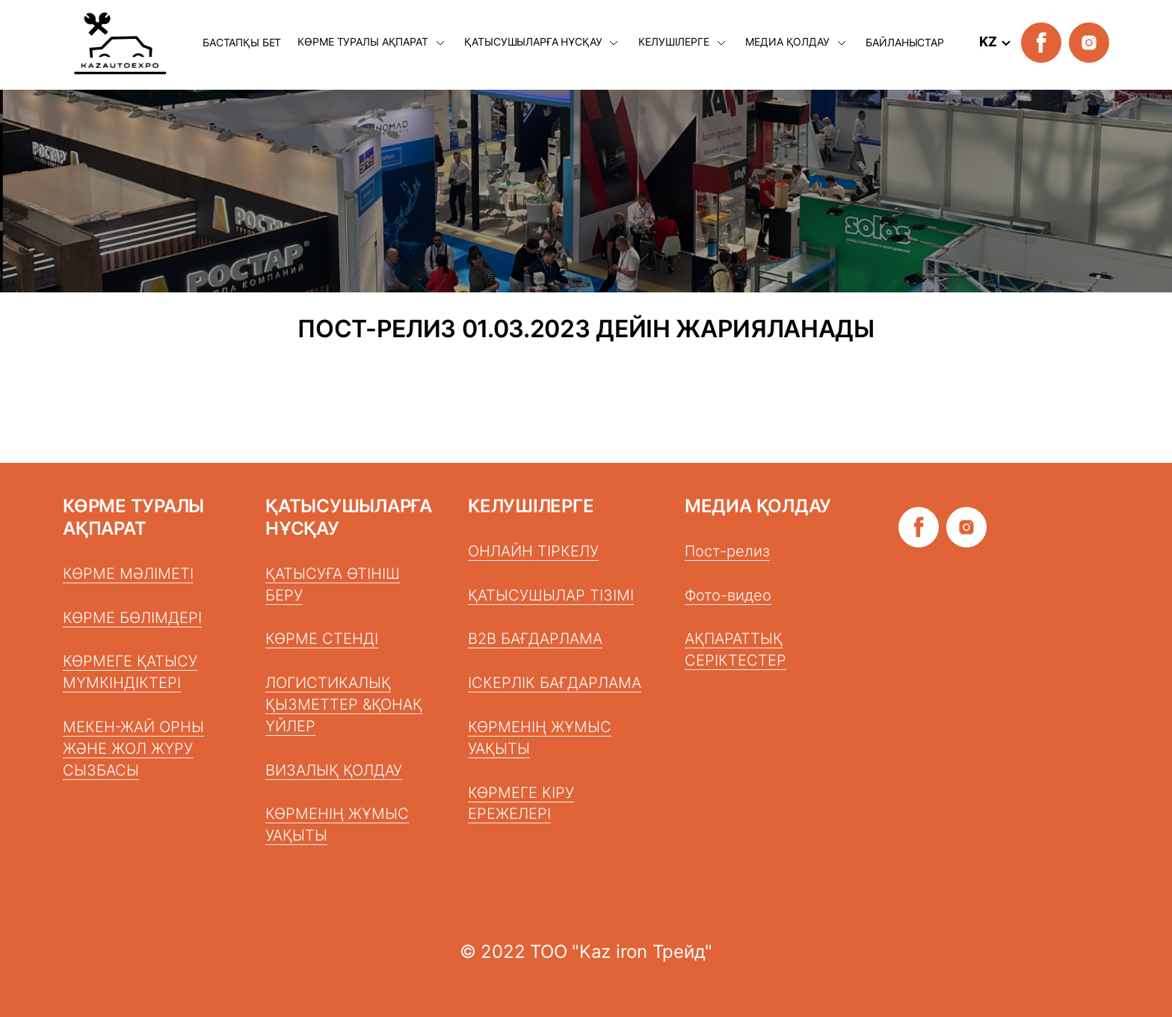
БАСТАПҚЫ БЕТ (242, 42)
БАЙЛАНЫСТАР (904, 42)
